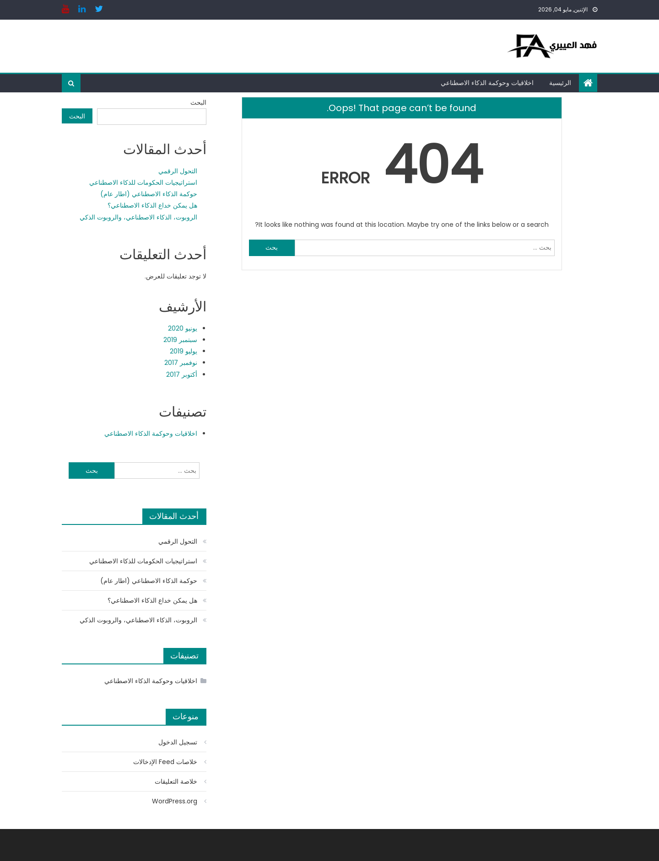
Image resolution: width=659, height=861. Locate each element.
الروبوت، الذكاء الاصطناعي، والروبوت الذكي (138, 217)
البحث (198, 102)
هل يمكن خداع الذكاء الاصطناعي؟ (152, 205)
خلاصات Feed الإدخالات (165, 761)
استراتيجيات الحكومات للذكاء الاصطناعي (143, 182)
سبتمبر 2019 (180, 339)
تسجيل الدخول (177, 742)
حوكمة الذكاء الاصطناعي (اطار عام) (148, 193)
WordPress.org (174, 801)
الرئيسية (560, 82)
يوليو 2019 (183, 351)
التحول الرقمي (177, 171)
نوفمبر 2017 (180, 362)
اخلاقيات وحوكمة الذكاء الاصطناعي (487, 82)
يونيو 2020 (182, 328)
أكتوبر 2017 (181, 374)
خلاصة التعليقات (176, 781)
